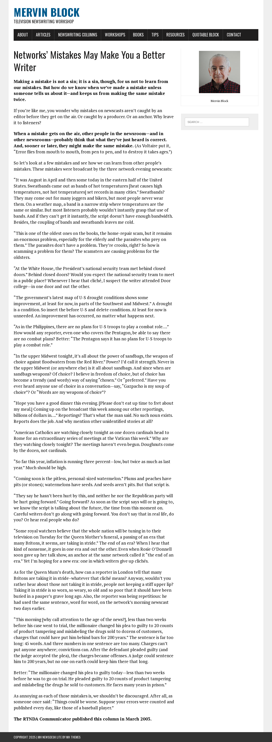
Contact (234, 35)
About (22, 35)
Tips (154, 35)
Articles (43, 35)
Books (138, 35)
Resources (175, 35)
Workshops (115, 35)
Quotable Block (205, 35)
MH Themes (73, 737)
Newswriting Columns (77, 35)
